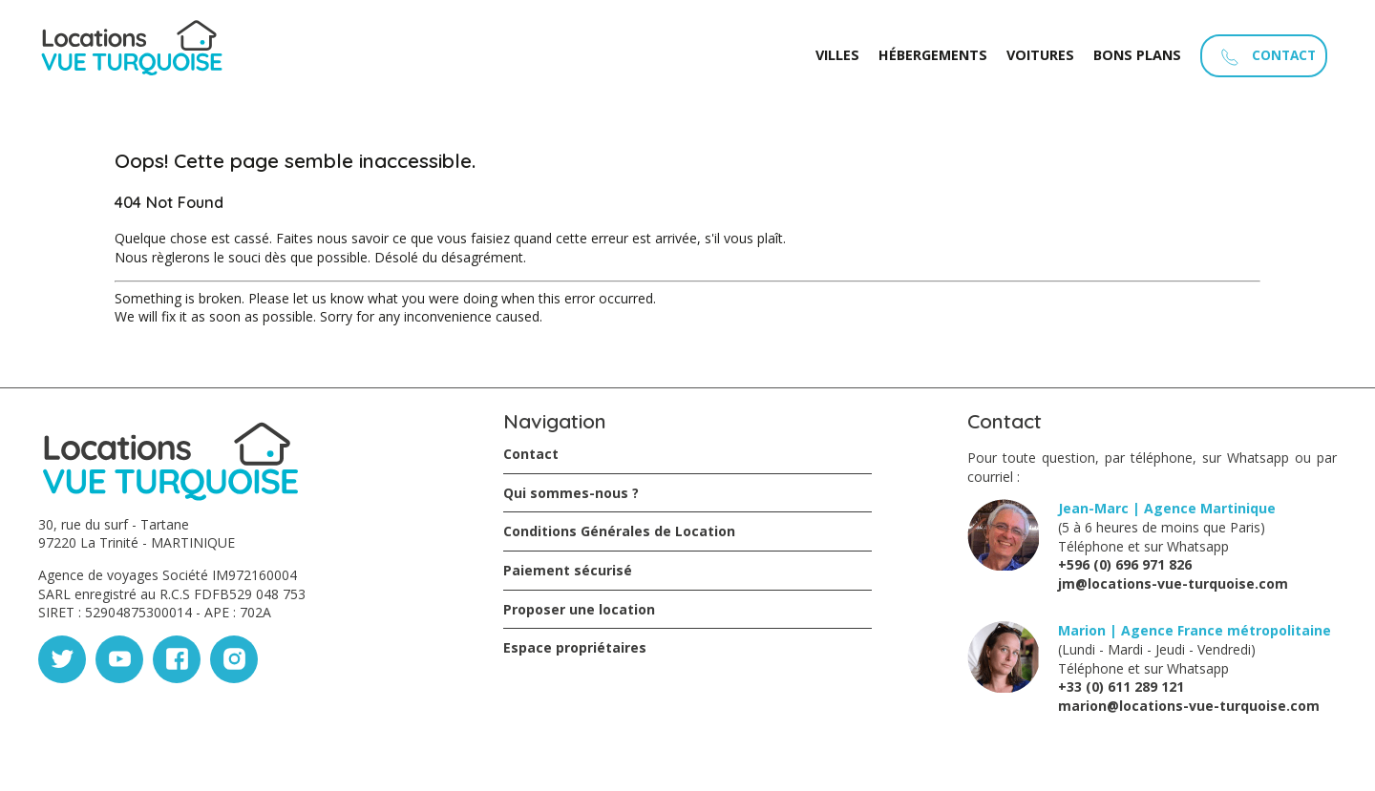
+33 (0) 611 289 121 (1121, 686)
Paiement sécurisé (567, 570)
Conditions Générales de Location (619, 531)
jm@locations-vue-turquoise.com (1173, 583)
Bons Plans (1137, 55)
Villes (837, 55)
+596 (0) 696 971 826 (1125, 564)
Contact (531, 454)
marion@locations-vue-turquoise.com (1189, 706)
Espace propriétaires (574, 647)
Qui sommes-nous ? (571, 493)
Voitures (1040, 55)
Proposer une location (579, 609)
